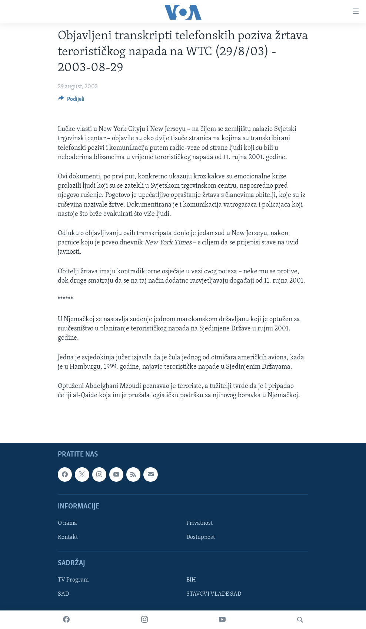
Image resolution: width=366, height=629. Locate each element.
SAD (63, 594)
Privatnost (199, 523)
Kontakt (68, 537)
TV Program (73, 580)
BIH (191, 580)
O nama (67, 523)
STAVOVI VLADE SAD (213, 594)
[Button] (71, 101)
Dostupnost (200, 537)
